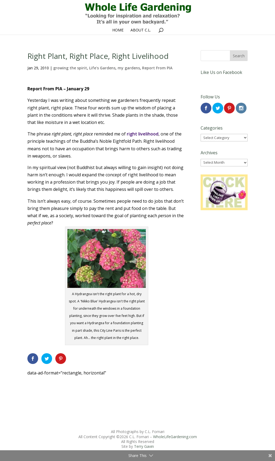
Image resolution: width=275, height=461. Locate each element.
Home (118, 30)
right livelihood (142, 134)
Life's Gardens (102, 67)
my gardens (129, 67)
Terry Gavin (144, 446)
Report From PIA (157, 67)
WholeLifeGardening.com (175, 436)
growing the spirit (70, 67)
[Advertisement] (106, 389)
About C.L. (141, 30)
